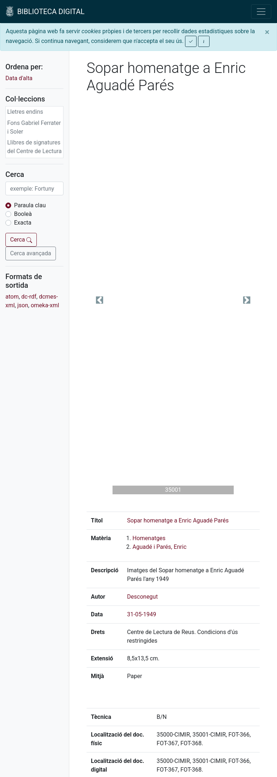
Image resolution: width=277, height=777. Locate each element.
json (22, 305)
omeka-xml (45, 305)
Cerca (21, 239)
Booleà (23, 213)
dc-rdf (28, 296)
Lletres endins (25, 111)
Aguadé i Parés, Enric (159, 546)
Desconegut (142, 596)
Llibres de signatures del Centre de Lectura (34, 147)
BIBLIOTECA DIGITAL (45, 11)
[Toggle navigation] (261, 11)
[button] (100, 300)
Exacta (22, 222)
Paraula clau (30, 205)
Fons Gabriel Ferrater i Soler (34, 127)
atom (12, 296)
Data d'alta (18, 78)
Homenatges (149, 538)
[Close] (267, 32)
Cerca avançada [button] (30, 253)
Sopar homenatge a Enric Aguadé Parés (178, 520)
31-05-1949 (141, 614)
